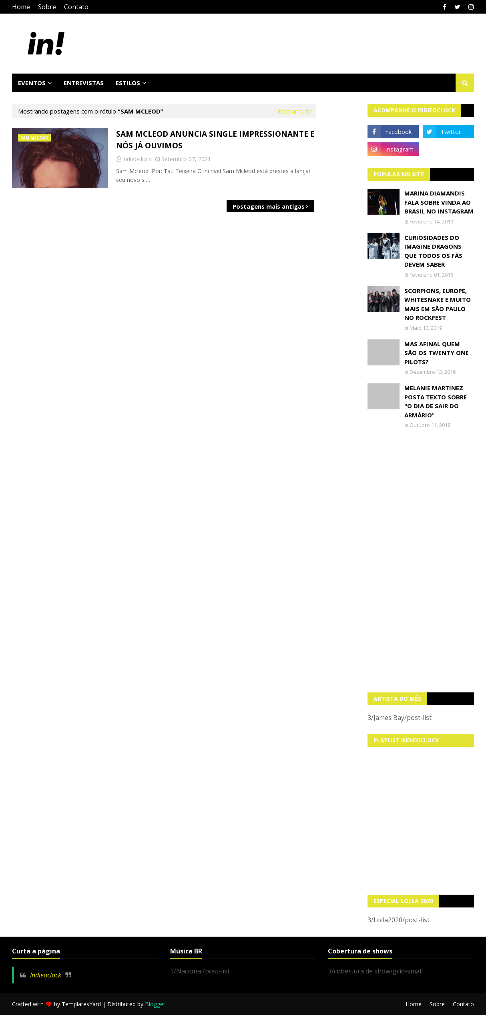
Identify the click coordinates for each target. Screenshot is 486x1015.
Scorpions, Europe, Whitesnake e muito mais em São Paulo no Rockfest (437, 304)
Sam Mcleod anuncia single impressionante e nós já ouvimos (215, 140)
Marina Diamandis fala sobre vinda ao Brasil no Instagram (439, 202)
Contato (76, 6)
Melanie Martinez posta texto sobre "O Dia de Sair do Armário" (435, 401)
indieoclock (137, 159)
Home (21, 6)
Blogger (155, 1004)
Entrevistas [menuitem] (84, 83)
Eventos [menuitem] (32, 83)
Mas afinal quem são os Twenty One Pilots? (436, 353)
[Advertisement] (421, 560)
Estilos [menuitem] (128, 83)
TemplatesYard (81, 1004)
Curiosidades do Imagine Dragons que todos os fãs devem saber (433, 251)
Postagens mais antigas (269, 206)
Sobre (47, 6)
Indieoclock (45, 975)
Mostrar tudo (293, 111)
